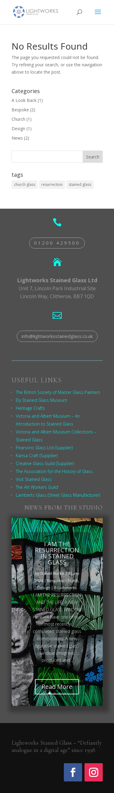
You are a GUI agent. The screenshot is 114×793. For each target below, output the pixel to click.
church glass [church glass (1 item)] (24, 184)
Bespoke (20, 110)
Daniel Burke (52, 577)
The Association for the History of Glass (54, 471)
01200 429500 (57, 243)
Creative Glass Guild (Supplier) (45, 463)
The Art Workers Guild (37, 487)
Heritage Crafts (30, 408)
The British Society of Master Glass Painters (58, 392)
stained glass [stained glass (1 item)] (80, 184)
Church (18, 119)
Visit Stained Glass (34, 479)
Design (18, 128)
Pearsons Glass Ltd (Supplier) (44, 447)
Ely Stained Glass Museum (41, 400)
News (17, 138)
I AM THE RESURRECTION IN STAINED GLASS (57, 557)
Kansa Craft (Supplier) (36, 455)
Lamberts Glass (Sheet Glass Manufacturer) (58, 495)
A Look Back (24, 100)
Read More (57, 691)
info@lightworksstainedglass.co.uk (57, 336)
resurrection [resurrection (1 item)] (52, 184)
